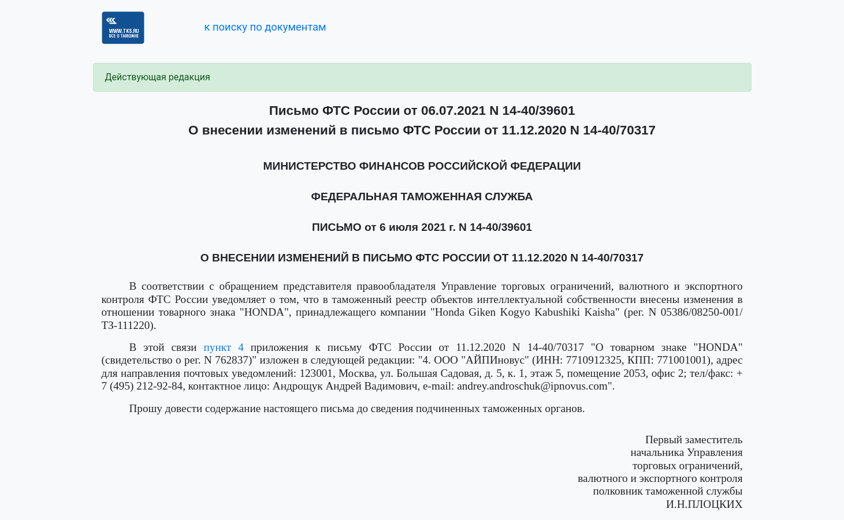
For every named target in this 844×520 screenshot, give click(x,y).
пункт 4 (224, 347)
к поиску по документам (265, 27)
